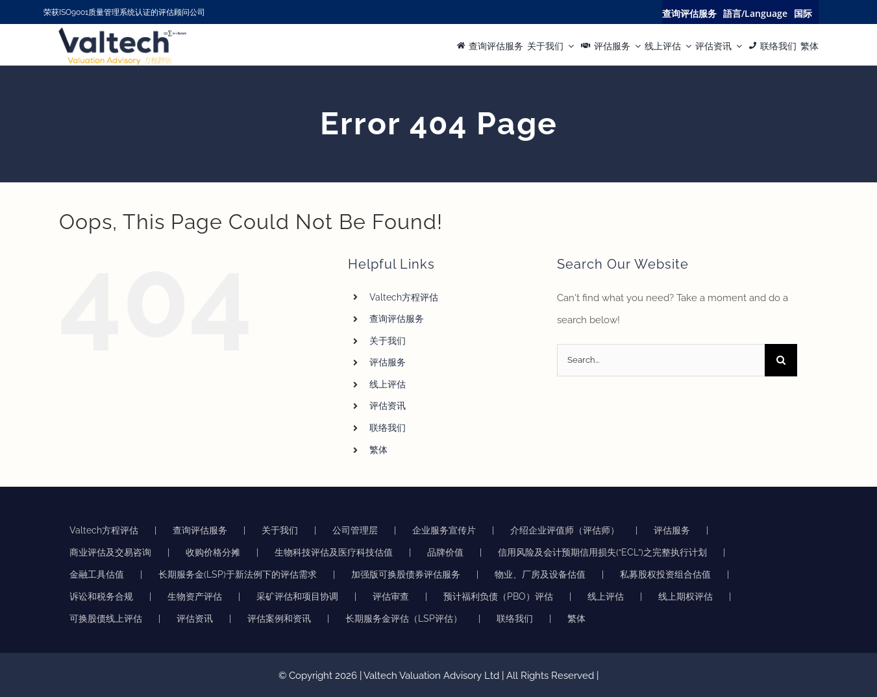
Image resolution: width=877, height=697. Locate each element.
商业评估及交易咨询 (110, 552)
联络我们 (387, 427)
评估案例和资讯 (279, 618)
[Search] (781, 360)
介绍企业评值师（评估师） (564, 530)
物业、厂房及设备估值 (540, 574)
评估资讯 (387, 405)
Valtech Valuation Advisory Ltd (433, 675)
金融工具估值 (96, 574)
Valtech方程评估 (403, 297)
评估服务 (387, 362)
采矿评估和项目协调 (297, 596)
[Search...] (661, 360)
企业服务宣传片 (444, 530)
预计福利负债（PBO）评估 (498, 596)
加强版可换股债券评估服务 (405, 574)
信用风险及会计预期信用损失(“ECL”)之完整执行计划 (602, 552)
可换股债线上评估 (105, 618)
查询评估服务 (396, 318)
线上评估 (387, 384)
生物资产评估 (194, 596)
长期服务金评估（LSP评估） (403, 618)
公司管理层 (355, 530)
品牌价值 (445, 552)
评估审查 (391, 596)
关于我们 (387, 341)
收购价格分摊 (213, 552)
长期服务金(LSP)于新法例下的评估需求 (237, 574)
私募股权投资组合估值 (665, 574)
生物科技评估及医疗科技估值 (334, 552)
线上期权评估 (685, 596)
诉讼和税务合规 (101, 596)
